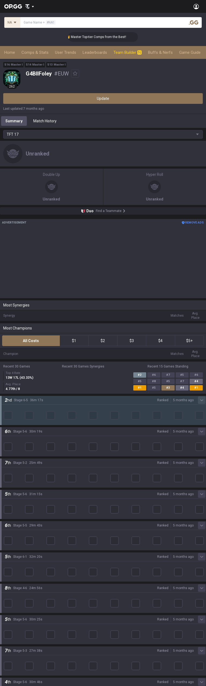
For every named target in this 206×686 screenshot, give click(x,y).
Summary (14, 121)
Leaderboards (95, 52)
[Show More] (29, 6)
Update (103, 98)
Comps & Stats (35, 52)
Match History (45, 121)
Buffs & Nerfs (160, 52)
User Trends (65, 52)
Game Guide (190, 52)
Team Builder (127, 52)
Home (9, 52)
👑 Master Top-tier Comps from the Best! (104, 37)
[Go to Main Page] (13, 6)
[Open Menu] (196, 6)
